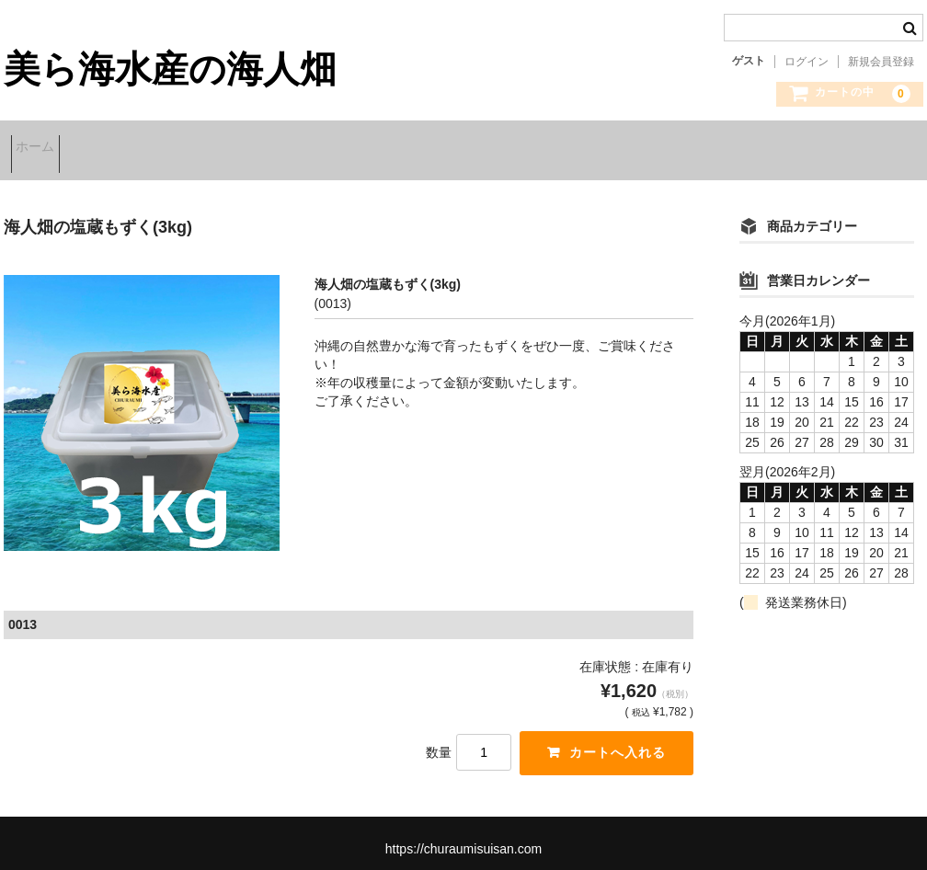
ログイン (806, 61)
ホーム (42, 149)
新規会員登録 (881, 61)
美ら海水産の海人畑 (170, 69)
